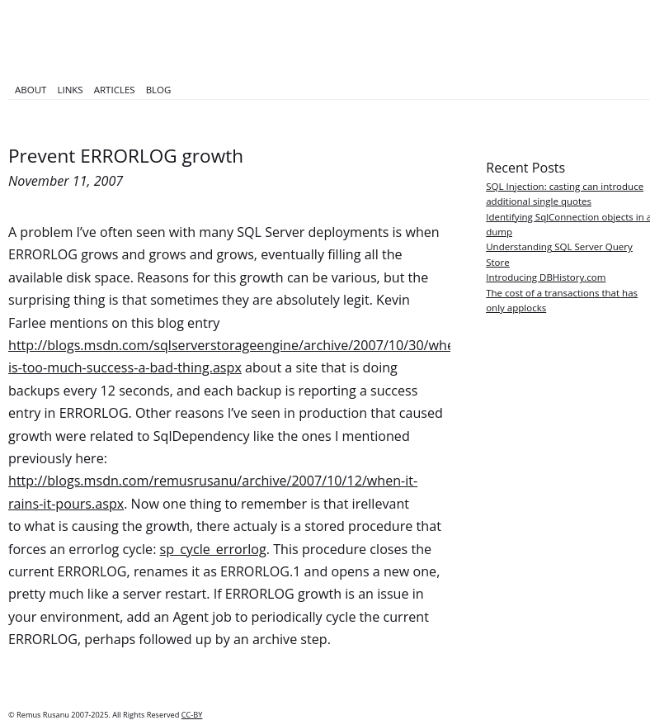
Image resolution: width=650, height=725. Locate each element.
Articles (114, 89)
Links (69, 89)
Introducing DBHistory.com (545, 277)
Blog (159, 89)
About (30, 89)
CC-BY (192, 714)
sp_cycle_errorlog (213, 549)
